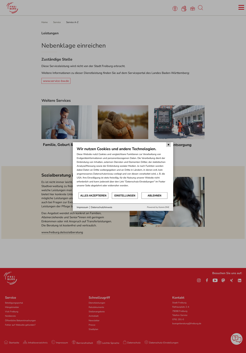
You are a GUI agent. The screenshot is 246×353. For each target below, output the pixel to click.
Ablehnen (154, 195)
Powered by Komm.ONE (158, 207)
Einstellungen (124, 195)
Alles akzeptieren (93, 195)
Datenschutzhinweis (101, 207)
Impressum (82, 207)
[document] (123, 169)
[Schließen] (168, 144)
